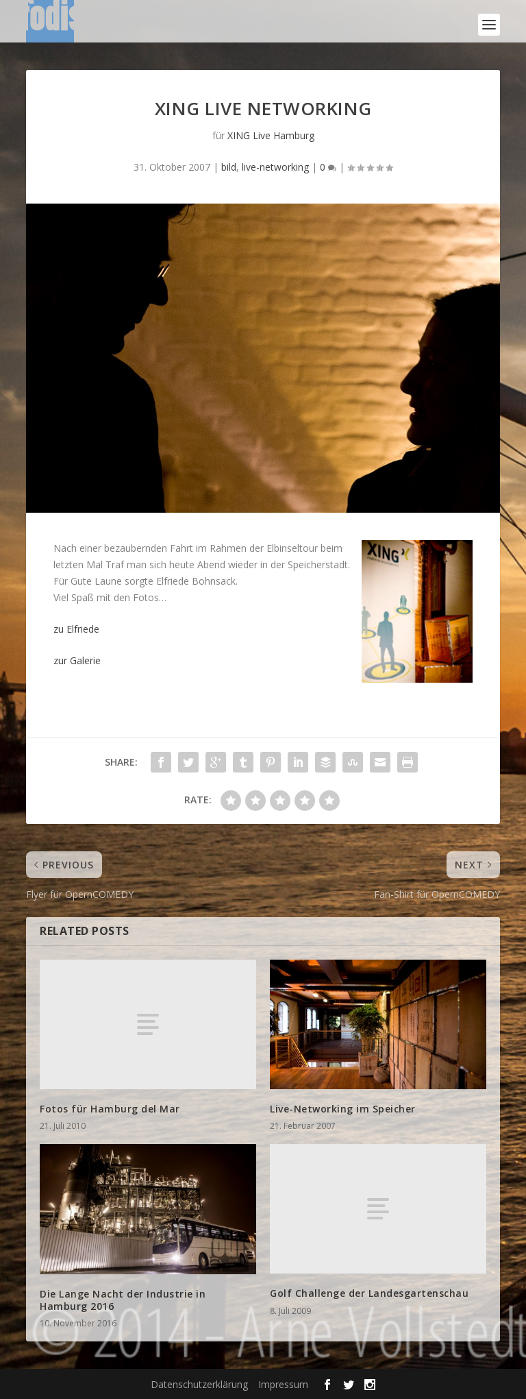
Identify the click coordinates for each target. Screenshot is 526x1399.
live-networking (275, 166)
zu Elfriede (76, 628)
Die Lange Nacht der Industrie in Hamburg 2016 (122, 1300)
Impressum (283, 1384)
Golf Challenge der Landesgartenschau (369, 1293)
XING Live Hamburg (270, 135)
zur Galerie (77, 660)
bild (228, 166)
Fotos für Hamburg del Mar (110, 1108)
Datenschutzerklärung (199, 1384)
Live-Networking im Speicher (343, 1108)
